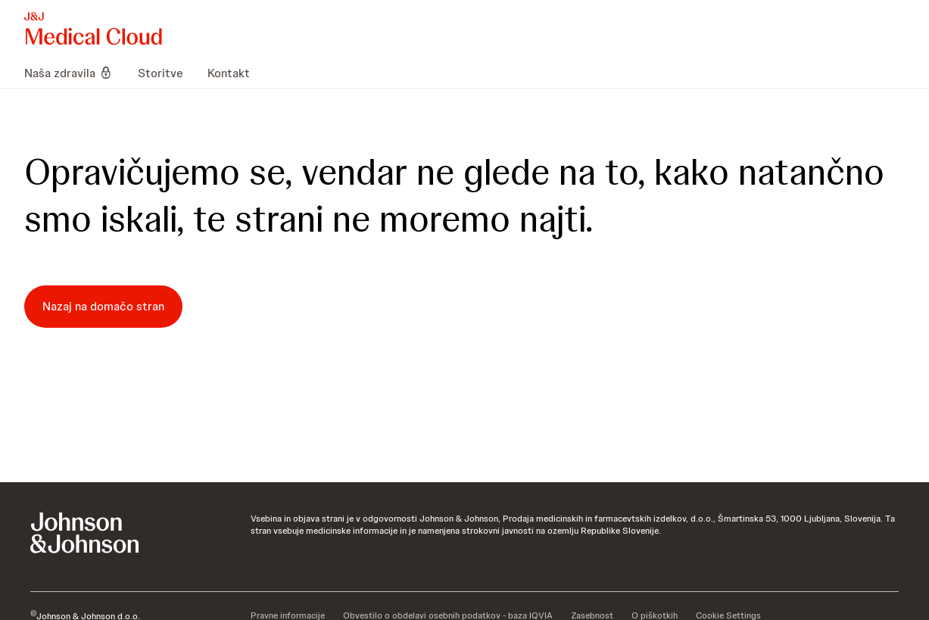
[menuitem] (75, 73)
